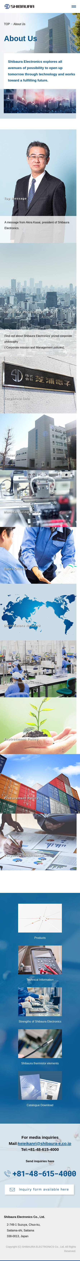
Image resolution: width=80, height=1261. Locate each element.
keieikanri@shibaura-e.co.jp (44, 1143)
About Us (19, 24)
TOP (7, 24)
